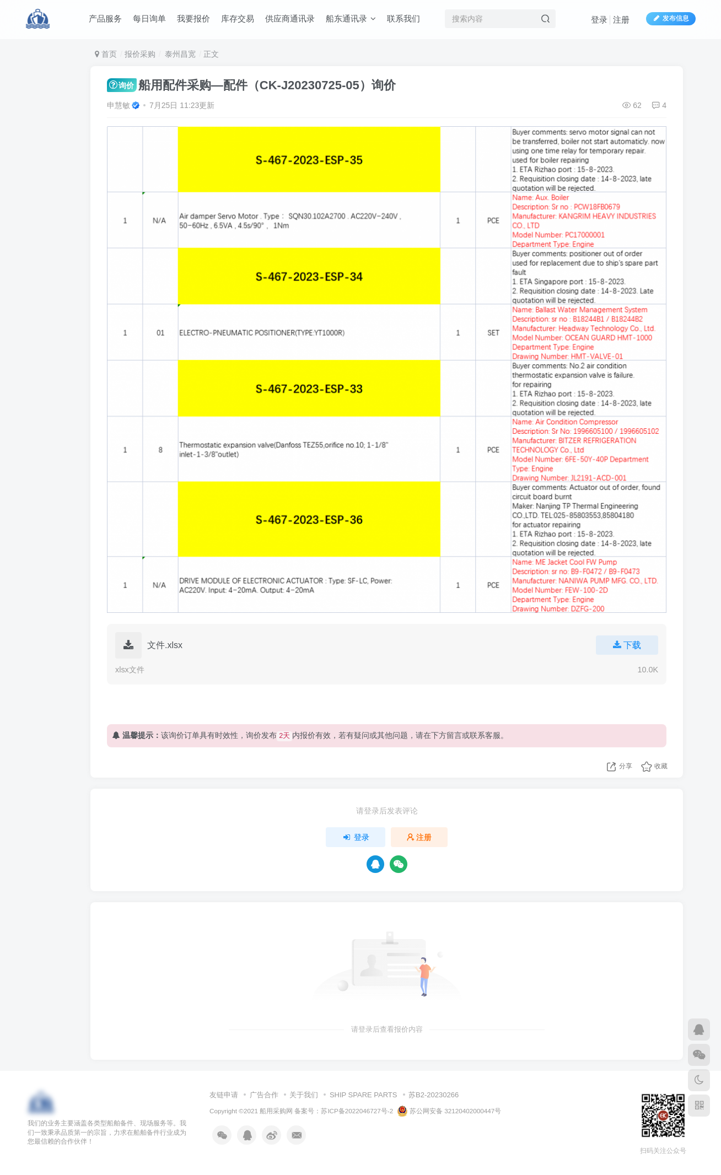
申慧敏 (118, 105)
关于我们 (303, 1095)
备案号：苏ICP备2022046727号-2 (343, 1110)
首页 (106, 54)
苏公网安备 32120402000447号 (449, 1111)
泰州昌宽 (179, 54)
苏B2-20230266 (433, 1095)
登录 (599, 19)
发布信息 (671, 18)
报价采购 (140, 54)
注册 (621, 19)
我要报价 (193, 18)
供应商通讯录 (290, 18)
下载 (627, 645)
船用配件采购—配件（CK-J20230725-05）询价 (251, 85)
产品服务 (105, 18)
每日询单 (149, 18)
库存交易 (237, 18)
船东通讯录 (351, 18)
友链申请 (223, 1095)
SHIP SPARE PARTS (363, 1095)
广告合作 (264, 1095)
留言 (454, 735)
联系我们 (403, 18)
